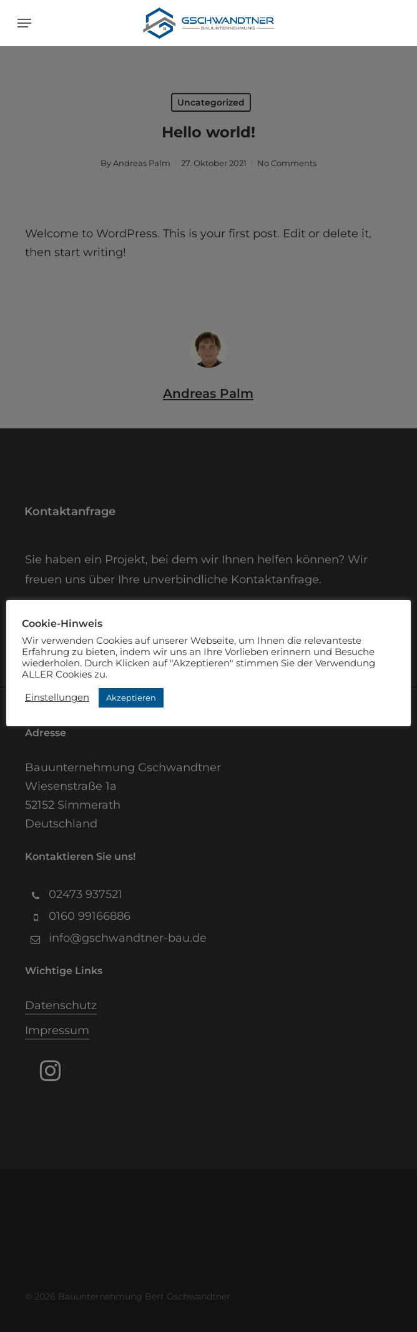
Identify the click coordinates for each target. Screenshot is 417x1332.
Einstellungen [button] (57, 697)
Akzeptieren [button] (131, 698)
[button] (24, 23)
